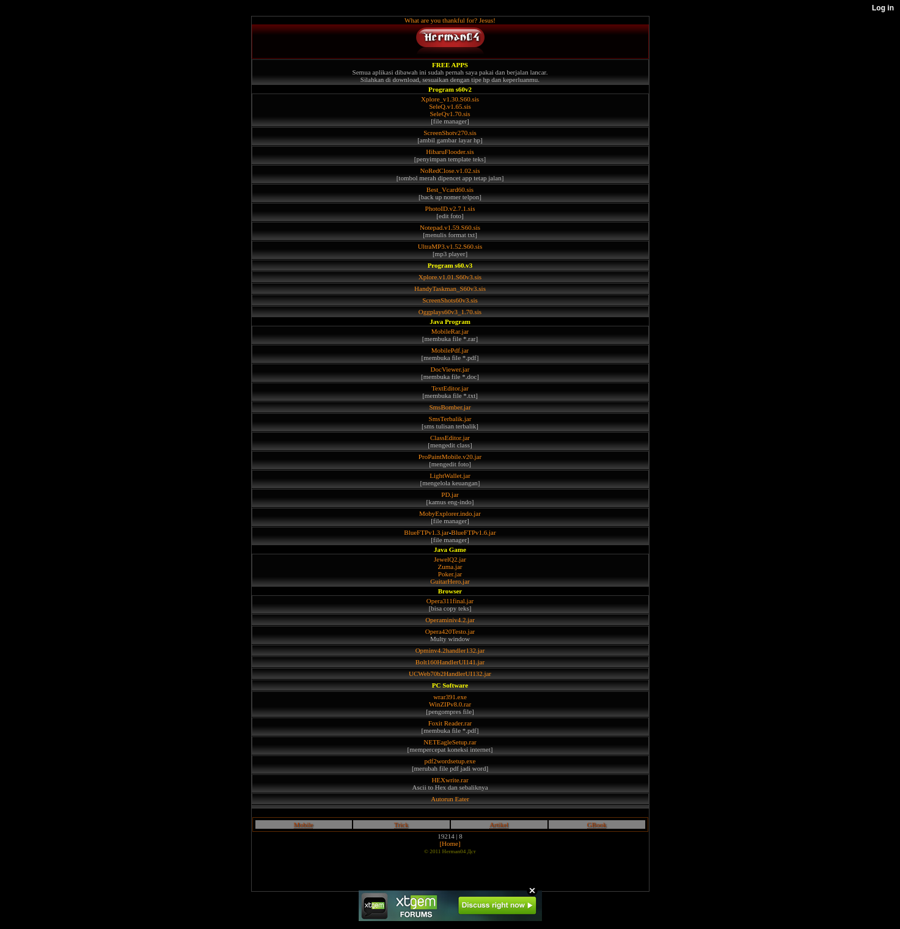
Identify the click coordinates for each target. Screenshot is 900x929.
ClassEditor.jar (450, 437)
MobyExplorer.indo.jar (450, 513)
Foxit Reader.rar (450, 723)
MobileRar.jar (450, 331)
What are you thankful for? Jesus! (450, 20)
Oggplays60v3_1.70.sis (450, 311)
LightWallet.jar (450, 475)
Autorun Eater (450, 798)
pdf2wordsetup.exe (449, 761)
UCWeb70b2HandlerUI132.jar (450, 673)
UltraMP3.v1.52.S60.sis (450, 246)
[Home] (449, 843)
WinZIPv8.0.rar (450, 704)
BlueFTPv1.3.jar (426, 532)
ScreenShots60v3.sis (450, 300)
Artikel (498, 824)
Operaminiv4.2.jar (450, 619)
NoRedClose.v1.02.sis (450, 170)
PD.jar (449, 494)
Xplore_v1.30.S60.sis (450, 99)
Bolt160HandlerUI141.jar (450, 662)
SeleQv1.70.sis (450, 113)
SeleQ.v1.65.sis (450, 106)
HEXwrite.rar (449, 780)
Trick (401, 824)
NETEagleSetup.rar (449, 742)
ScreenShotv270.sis (449, 132)
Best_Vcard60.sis (450, 189)
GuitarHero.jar (449, 581)
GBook (597, 824)
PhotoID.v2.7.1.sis (450, 208)
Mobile (303, 824)
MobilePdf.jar (450, 350)
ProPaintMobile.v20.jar (450, 456)
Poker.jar (450, 574)
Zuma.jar (449, 566)
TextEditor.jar (450, 388)
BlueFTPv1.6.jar (473, 532)
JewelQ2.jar (450, 559)
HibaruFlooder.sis (450, 151)
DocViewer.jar (450, 369)
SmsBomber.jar (449, 407)
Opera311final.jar (450, 600)
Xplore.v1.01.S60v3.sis (450, 277)
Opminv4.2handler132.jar (450, 650)
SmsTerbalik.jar (450, 418)
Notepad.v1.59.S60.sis (450, 227)
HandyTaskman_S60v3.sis (450, 288)
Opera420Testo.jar (450, 631)
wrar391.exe (450, 696)
